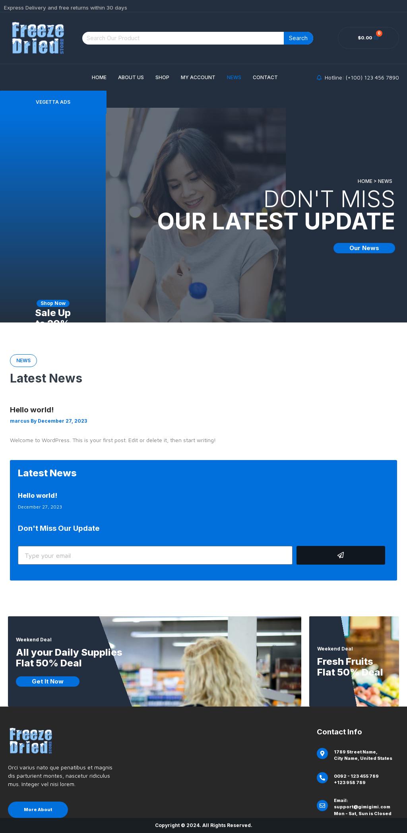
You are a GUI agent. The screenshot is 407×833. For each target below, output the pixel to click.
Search (298, 38)
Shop (162, 77)
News (234, 77)
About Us (131, 77)
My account (198, 77)
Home (99, 77)
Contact (265, 77)
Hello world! (32, 409)
